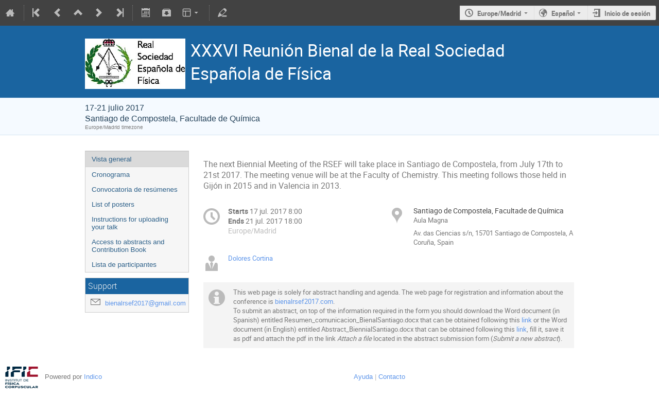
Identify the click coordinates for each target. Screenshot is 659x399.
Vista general (112, 159)
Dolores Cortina (250, 258)
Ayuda (363, 376)
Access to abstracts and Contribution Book (128, 245)
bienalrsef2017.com (304, 301)
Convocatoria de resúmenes (135, 189)
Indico (93, 376)
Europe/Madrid (499, 13)
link (527, 319)
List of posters (113, 204)
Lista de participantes (124, 264)
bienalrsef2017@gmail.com (145, 303)
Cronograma (111, 174)
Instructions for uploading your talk (130, 223)
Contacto (391, 376)
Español (563, 13)
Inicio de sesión (627, 13)
